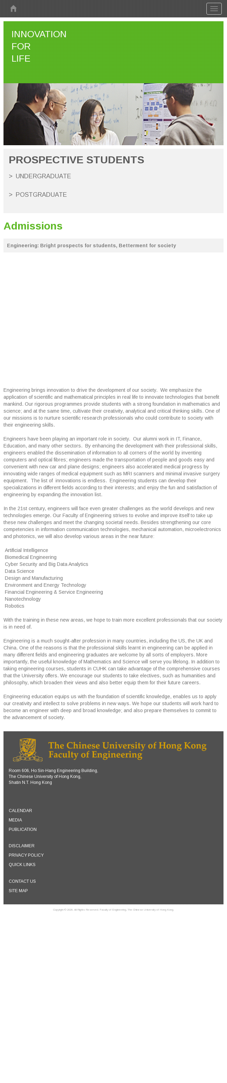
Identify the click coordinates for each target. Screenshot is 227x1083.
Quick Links (22, 864)
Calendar (20, 810)
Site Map (18, 890)
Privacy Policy (26, 855)
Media (15, 820)
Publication (23, 829)
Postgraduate (41, 194)
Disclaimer (22, 845)
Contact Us (22, 881)
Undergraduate (43, 176)
